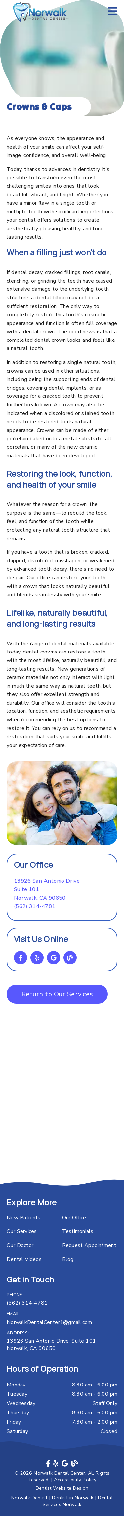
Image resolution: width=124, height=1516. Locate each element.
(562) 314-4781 (34, 906)
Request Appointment (89, 1245)
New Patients (24, 1217)
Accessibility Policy (75, 1479)
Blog (68, 1259)
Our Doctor (20, 1245)
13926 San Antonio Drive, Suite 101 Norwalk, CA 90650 (51, 1344)
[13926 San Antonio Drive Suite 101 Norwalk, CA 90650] (47, 889)
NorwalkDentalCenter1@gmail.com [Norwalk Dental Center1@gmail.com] (49, 1322)
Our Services (22, 1231)
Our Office (74, 1217)
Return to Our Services (57, 994)
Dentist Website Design (62, 1488)
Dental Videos (24, 1259)
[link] (41, 12)
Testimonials (78, 1231)
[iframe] (62, 1108)
